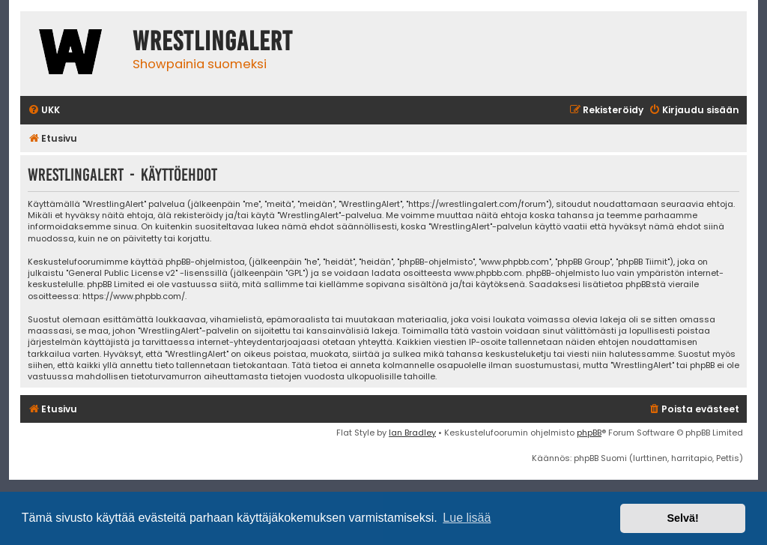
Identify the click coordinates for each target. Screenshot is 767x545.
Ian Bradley (412, 433)
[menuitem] (44, 110)
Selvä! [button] (682, 518)
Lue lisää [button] (467, 517)
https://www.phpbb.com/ (133, 296)
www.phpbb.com (488, 273)
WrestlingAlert (213, 41)
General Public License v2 (121, 273)
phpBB (589, 433)
